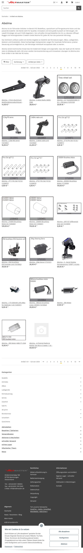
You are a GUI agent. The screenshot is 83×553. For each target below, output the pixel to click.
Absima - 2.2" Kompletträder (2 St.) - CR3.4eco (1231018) (68, 101)
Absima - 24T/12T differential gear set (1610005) (67, 223)
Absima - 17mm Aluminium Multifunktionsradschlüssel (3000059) (12, 101)
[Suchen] (78, 8)
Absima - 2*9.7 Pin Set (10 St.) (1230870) (40, 182)
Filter (6, 62)
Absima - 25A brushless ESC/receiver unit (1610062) (12, 263)
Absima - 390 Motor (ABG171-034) (14, 343)
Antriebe (5, 382)
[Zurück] (43, 68)
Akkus (4, 386)
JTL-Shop (71, 550)
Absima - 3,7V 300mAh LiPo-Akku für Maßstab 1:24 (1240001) (13, 304)
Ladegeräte (6, 390)
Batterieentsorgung (37, 478)
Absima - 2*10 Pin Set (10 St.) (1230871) (67, 142)
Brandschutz (6, 414)
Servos (4, 398)
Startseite (7, 511)
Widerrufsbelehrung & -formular (39, 473)
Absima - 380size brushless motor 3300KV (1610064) (39, 304)
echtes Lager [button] (7, 445)
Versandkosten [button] (8, 434)
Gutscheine (6, 422)
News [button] (4, 452)
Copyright (33, 497)
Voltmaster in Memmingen (65, 482)
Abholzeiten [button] (6, 427)
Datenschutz (19, 546)
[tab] (41, 427)
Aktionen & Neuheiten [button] (10, 438)
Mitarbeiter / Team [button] (9, 448)
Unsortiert (5, 418)
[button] (61, 2)
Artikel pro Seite (34, 62)
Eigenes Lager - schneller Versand (65, 477)
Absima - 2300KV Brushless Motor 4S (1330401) (39, 223)
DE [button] (54, 2)
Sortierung (18, 62)
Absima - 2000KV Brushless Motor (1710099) (67, 182)
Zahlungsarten (35, 482)
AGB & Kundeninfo (11, 522)
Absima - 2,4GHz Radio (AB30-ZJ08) (40, 101)
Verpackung (34, 493)
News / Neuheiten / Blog (13, 515)
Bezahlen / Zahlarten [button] (10, 431)
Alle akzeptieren (63, 531)
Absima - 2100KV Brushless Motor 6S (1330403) (11, 223)
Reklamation (34, 486)
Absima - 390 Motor (64, 303)
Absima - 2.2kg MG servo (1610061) (11, 142)
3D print (5, 410)
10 (75, 68)
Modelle (5, 378)
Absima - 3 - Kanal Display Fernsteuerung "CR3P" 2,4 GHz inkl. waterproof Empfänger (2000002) (68, 263)
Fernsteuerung (7, 394)
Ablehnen (63, 544)
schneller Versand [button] (9, 441)
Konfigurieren (63, 538)
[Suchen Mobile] (39, 8)
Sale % (4, 406)
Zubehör (5, 402)
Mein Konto (8, 518)
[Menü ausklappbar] (3, 1)
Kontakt (59, 486)
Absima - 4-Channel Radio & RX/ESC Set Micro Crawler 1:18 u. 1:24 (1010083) (41, 344)
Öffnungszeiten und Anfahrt (66, 472)
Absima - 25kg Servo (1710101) (40, 262)
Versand (33, 501)
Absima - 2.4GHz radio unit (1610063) (39, 142)
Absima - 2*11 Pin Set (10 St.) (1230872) (12, 182)
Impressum (9, 546)
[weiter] (79, 68)
